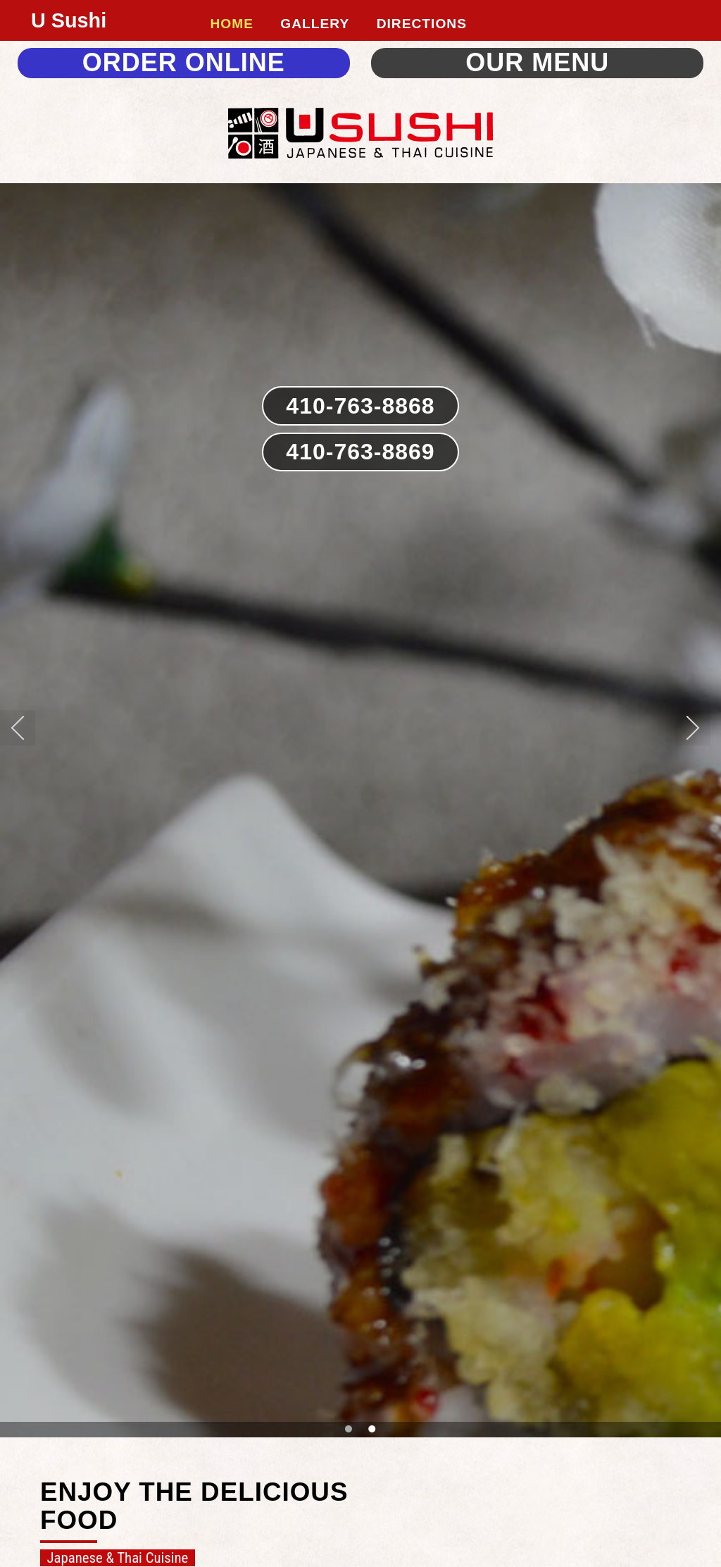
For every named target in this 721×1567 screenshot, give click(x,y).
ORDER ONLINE (183, 62)
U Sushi (68, 20)
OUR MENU (537, 62)
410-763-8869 (360, 451)
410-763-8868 (360, 406)
